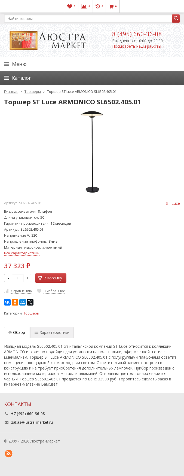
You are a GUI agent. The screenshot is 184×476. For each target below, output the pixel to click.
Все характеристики (21, 253)
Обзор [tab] (16, 332)
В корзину (50, 277)
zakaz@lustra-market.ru (32, 422)
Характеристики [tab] (52, 332)
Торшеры (31, 313)
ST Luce (173, 203)
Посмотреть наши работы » (138, 46)
